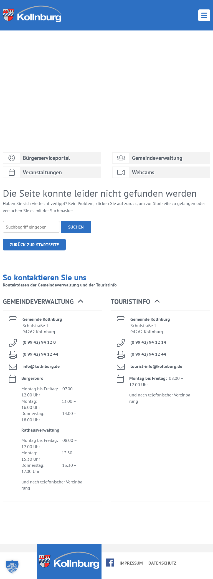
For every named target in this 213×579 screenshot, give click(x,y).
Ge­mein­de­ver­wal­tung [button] (43, 301)
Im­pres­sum (131, 563)
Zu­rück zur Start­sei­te (34, 244)
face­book (110, 562)
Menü (204, 15)
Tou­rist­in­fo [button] (135, 301)
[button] (12, 567)
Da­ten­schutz (162, 563)
